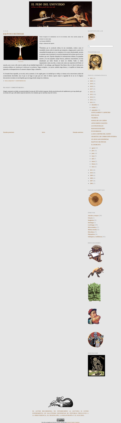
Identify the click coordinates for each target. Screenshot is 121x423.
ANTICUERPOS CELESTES (99, 123)
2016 (91, 91)
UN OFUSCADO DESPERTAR (100, 139)
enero (93, 166)
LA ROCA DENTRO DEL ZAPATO (101, 134)
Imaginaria (91, 220)
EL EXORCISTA (96, 144)
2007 (91, 181)
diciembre (94, 104)
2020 (91, 81)
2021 (91, 78)
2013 (91, 99)
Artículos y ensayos (93, 215)
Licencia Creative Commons (73, 422)
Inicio (43, 132)
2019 (91, 83)
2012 (91, 102)
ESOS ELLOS (95, 115)
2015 (91, 94)
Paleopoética (91, 234)
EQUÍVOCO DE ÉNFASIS (13, 34)
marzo (93, 161)
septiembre (95, 110)
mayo (93, 156)
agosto (93, 148)
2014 (91, 97)
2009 (91, 175)
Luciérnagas (91, 225)
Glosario (90, 218)
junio (93, 153)
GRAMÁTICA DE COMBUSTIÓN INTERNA (104, 136)
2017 (91, 89)
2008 (91, 178)
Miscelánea (91, 232)
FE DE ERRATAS (96, 131)
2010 (91, 172)
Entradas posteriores (8, 132)
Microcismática (92, 227)
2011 (91, 170)
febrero (94, 164)
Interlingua (91, 222)
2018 (91, 86)
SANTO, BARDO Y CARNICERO (100, 112)
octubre (94, 107)
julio (93, 150)
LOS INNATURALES (97, 126)
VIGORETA (94, 118)
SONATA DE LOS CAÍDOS (99, 120)
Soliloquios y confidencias (15, 80)
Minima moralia (92, 229)
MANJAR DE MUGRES (98, 128)
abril (93, 158)
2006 (91, 183)
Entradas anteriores (78, 132)
